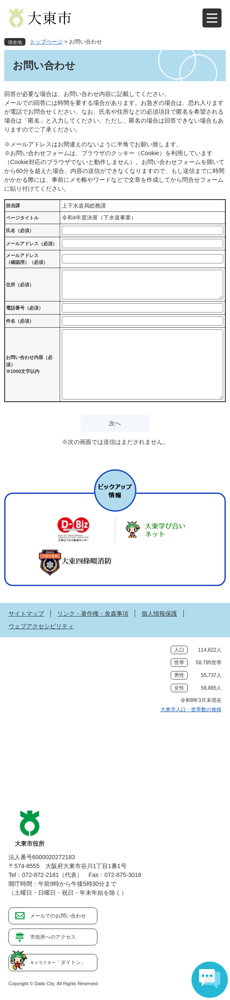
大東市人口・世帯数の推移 (191, 709)
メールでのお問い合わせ (58, 916)
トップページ (46, 41)
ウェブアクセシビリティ (41, 626)
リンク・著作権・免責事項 (92, 613)
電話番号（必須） (24, 307)
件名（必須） (20, 320)
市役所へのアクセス (53, 937)
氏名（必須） (20, 230)
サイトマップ (26, 613)
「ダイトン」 (58, 962)
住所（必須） (20, 284)
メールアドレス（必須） (31, 243)
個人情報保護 (159, 613)
